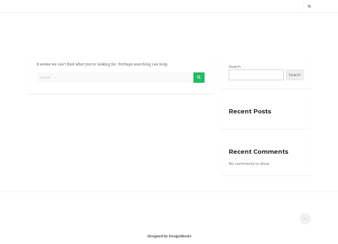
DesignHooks (180, 236)
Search (235, 66)
